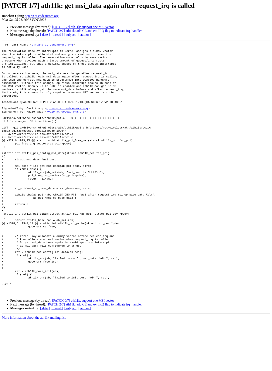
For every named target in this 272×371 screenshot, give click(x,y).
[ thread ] (57, 34)
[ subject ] (71, 34)
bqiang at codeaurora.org (41, 16)
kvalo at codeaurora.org (66, 125)
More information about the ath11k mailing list (34, 367)
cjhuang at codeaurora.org (52, 45)
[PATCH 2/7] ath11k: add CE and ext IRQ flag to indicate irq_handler (94, 31)
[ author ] (84, 34)
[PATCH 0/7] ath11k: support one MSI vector (83, 27)
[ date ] (45, 34)
